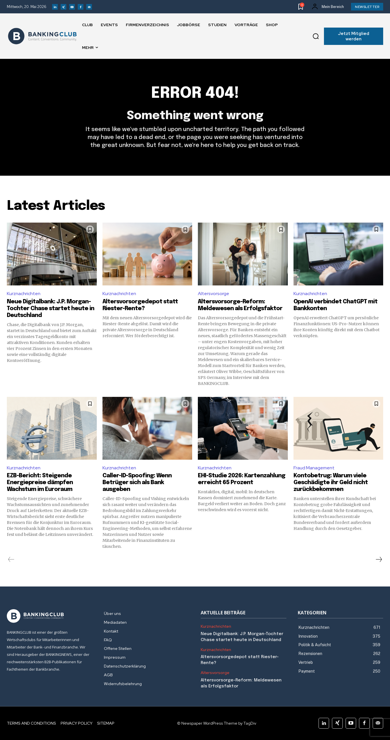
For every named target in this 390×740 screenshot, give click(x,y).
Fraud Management (313, 468)
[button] (315, 36)
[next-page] (378, 559)
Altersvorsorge (213, 294)
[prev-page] (11, 559)
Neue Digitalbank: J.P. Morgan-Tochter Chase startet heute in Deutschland (50, 308)
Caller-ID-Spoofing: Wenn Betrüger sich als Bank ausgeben (137, 482)
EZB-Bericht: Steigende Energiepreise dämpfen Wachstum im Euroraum (40, 482)
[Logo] (42, 36)
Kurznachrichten (23, 294)
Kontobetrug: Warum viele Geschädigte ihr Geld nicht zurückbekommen (330, 482)
